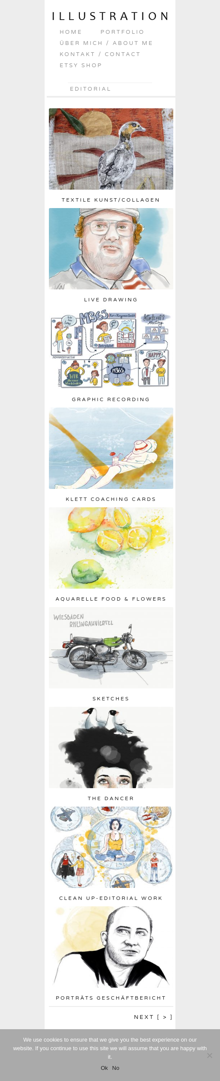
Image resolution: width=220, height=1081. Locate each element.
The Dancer (110, 798)
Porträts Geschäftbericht (111, 998)
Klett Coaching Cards (111, 499)
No (116, 1068)
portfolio (122, 32)
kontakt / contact (100, 54)
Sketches (111, 699)
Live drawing (111, 300)
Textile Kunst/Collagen (111, 200)
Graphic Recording (111, 399)
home (71, 32)
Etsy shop (81, 65)
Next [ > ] (153, 1017)
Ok (104, 1068)
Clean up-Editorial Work (111, 898)
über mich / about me (107, 43)
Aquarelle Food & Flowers (110, 599)
